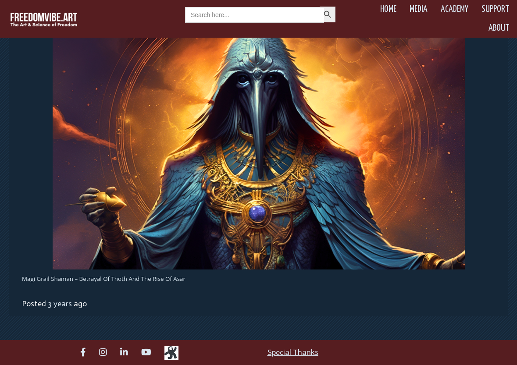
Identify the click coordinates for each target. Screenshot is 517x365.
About (499, 28)
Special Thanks (292, 352)
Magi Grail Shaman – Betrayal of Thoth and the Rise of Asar (103, 279)
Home (388, 9)
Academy (454, 9)
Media (419, 9)
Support (495, 9)
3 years (60, 303)
